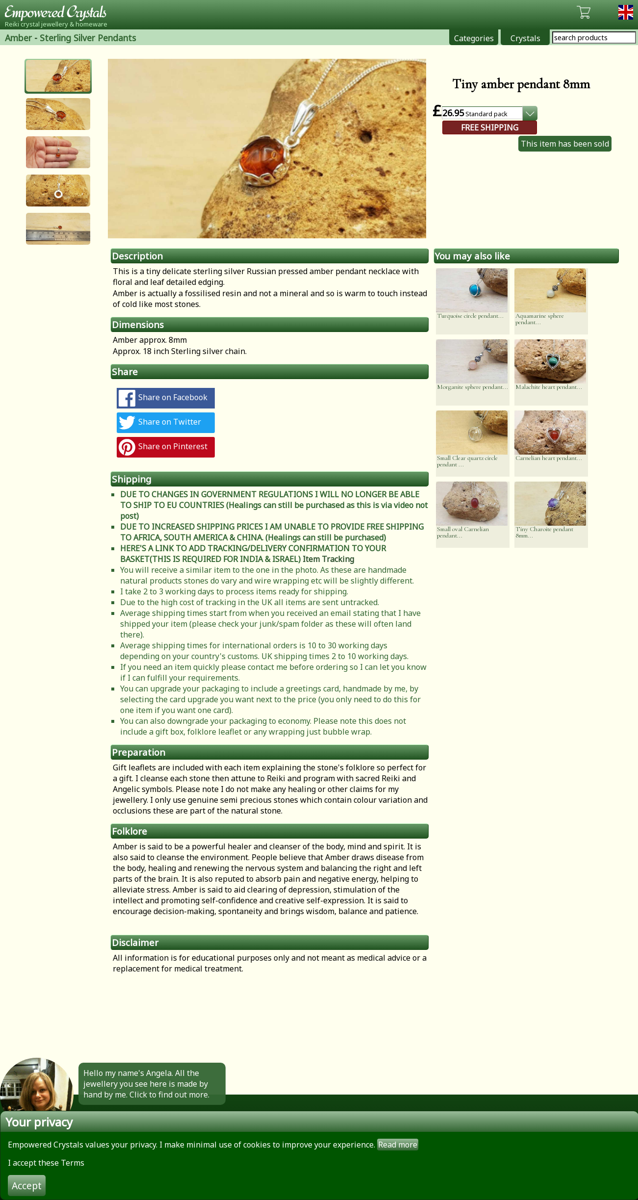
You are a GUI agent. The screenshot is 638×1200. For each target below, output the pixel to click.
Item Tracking (328, 559)
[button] (58, 76)
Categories (474, 38)
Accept (27, 1185)
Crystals (525, 38)
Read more (397, 1144)
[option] (267, 148)
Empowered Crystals (59, 12)
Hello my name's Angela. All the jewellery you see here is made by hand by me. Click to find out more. (146, 1084)
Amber (18, 38)
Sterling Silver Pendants (88, 38)
